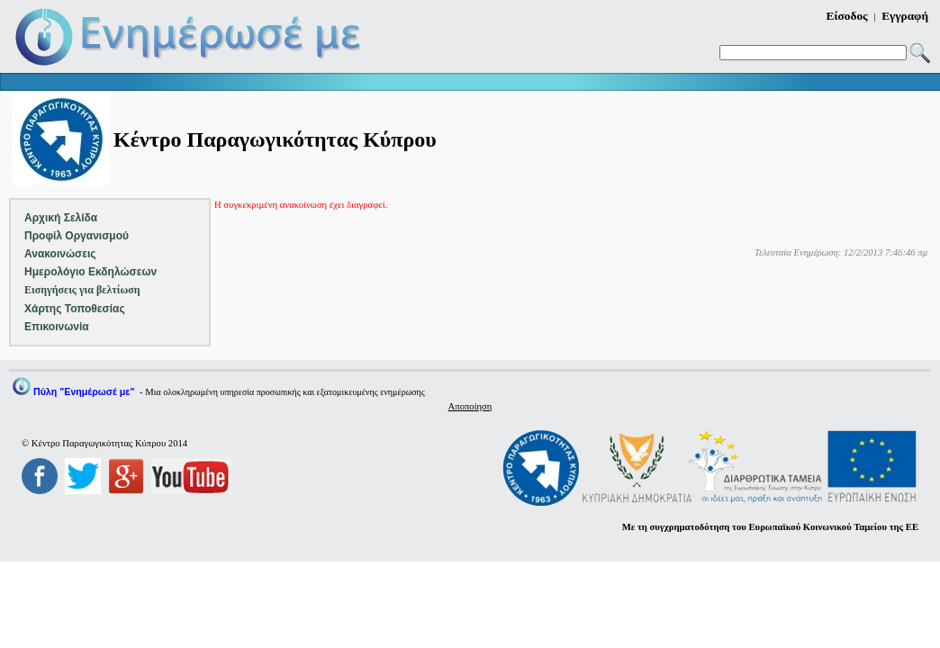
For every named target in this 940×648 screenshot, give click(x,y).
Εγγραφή (904, 15)
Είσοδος (847, 15)
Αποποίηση (470, 406)
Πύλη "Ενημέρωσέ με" (84, 391)
